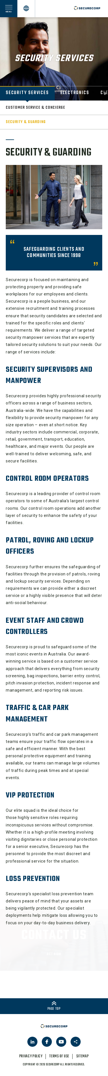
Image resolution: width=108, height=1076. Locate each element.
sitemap (82, 1056)
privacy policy (31, 1056)
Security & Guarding (26, 122)
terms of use (59, 1056)
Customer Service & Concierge (35, 107)
